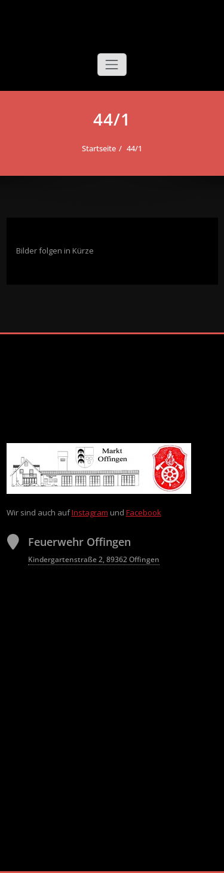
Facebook (143, 512)
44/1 (134, 148)
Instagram (90, 512)
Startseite (99, 148)
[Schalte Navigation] (111, 64)
